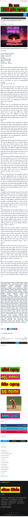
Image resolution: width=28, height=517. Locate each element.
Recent (5, 441)
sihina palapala (4, 472)
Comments (23, 441)
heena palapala (4, 465)
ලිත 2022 (2, 473)
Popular (14, 441)
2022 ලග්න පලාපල (4, 461)
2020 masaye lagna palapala (6, 454)
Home (2, 18)
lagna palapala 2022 (5, 470)
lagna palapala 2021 (5, 468)
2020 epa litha (3, 450)
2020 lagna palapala (5, 452)
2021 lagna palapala (5, 457)
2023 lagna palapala (5, 463)
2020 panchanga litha (5, 456)
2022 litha (3, 459)
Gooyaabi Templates (21, 515)
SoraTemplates (9, 515)
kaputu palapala (4, 466)
